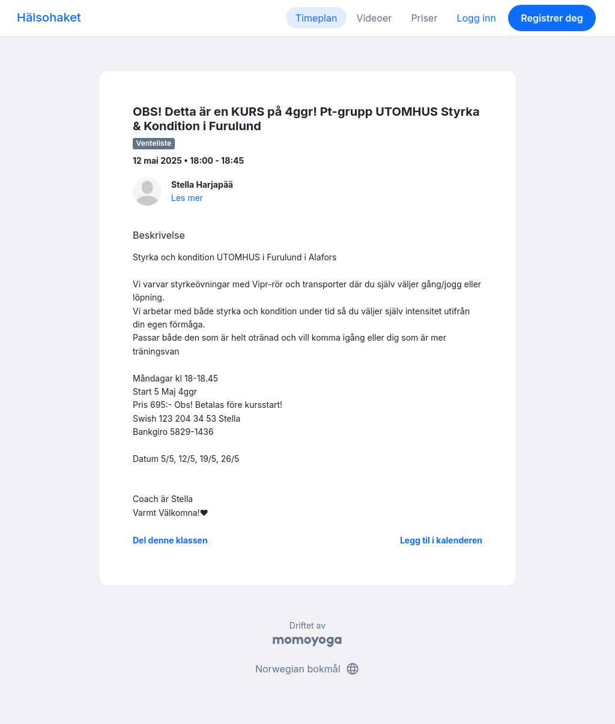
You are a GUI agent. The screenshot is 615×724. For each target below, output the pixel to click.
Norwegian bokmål (307, 669)
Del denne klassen (170, 540)
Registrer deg (552, 18)
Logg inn (476, 18)
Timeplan (316, 18)
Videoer (374, 18)
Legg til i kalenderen (441, 540)
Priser (424, 18)
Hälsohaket (49, 17)
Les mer (187, 198)
